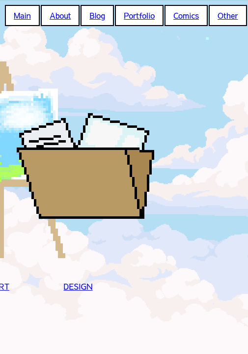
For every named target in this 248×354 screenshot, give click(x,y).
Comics (186, 15)
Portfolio (139, 15)
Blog (97, 15)
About (60, 15)
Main (22, 15)
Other (228, 15)
